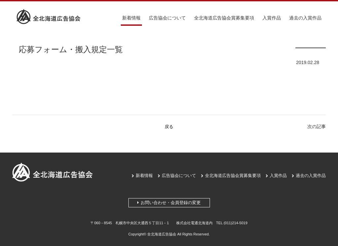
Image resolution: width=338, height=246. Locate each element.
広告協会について (167, 17)
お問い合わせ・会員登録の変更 (169, 202)
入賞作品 (271, 17)
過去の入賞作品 (305, 17)
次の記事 (316, 126)
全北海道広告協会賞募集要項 (224, 17)
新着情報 (131, 17)
